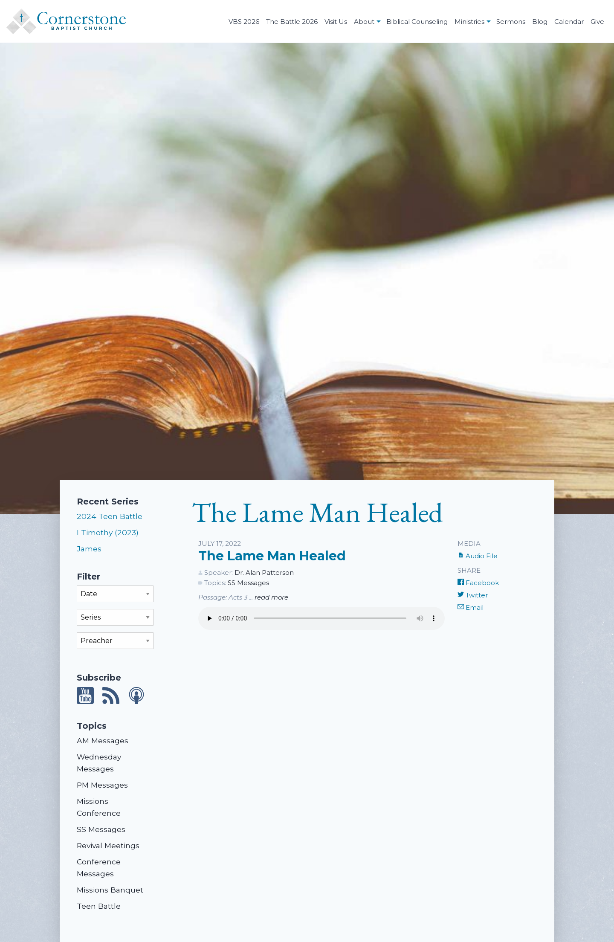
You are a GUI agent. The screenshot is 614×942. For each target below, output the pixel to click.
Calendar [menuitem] (569, 21)
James (89, 548)
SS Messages (101, 829)
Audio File (478, 556)
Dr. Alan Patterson (264, 572)
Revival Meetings (108, 845)
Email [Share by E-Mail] (471, 607)
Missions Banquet (110, 889)
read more (271, 597)
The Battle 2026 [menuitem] (292, 21)
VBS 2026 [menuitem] (244, 21)
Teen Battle (99, 905)
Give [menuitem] (597, 21)
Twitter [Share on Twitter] (473, 595)
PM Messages (102, 784)
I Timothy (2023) (108, 532)
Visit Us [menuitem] (335, 21)
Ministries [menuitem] (469, 21)
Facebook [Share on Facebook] (478, 583)
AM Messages (102, 740)
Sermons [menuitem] (510, 21)
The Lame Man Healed (272, 556)
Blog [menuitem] (539, 21)
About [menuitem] (364, 21)
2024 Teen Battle (109, 516)
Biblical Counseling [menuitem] (417, 21)
